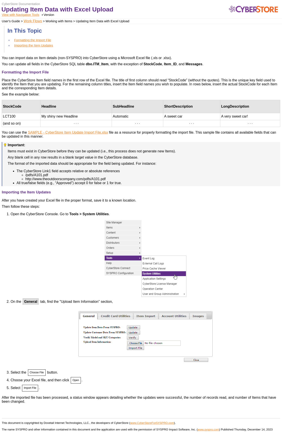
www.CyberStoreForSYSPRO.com (152, 423)
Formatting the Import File (32, 40)
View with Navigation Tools (20, 15)
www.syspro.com (208, 429)
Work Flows (33, 21)
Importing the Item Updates (33, 45)
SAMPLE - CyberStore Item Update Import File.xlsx (68, 132)
